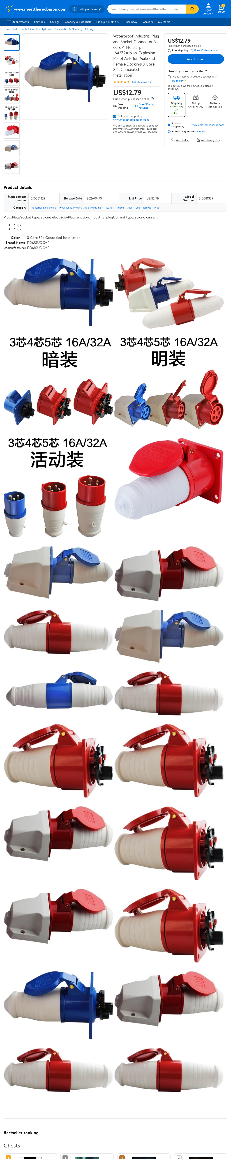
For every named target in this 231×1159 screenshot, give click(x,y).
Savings (54, 22)
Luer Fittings (143, 207)
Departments (18, 22)
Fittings (89, 29)
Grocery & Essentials (78, 22)
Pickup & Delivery (107, 22)
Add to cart (196, 58)
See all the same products (210, 1135)
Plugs (157, 207)
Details (201, 131)
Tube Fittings (124, 207)
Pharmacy (131, 22)
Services (39, 22)
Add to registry (208, 140)
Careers (148, 22)
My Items (164, 22)
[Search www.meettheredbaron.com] (146, 9)
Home (7, 29)
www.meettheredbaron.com (131, 119)
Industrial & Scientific (25, 29)
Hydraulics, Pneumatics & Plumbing (62, 29)
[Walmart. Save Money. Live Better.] (36, 9)
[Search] (192, 9)
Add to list (180, 140)
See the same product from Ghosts (203, 942)
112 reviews (144, 82)
